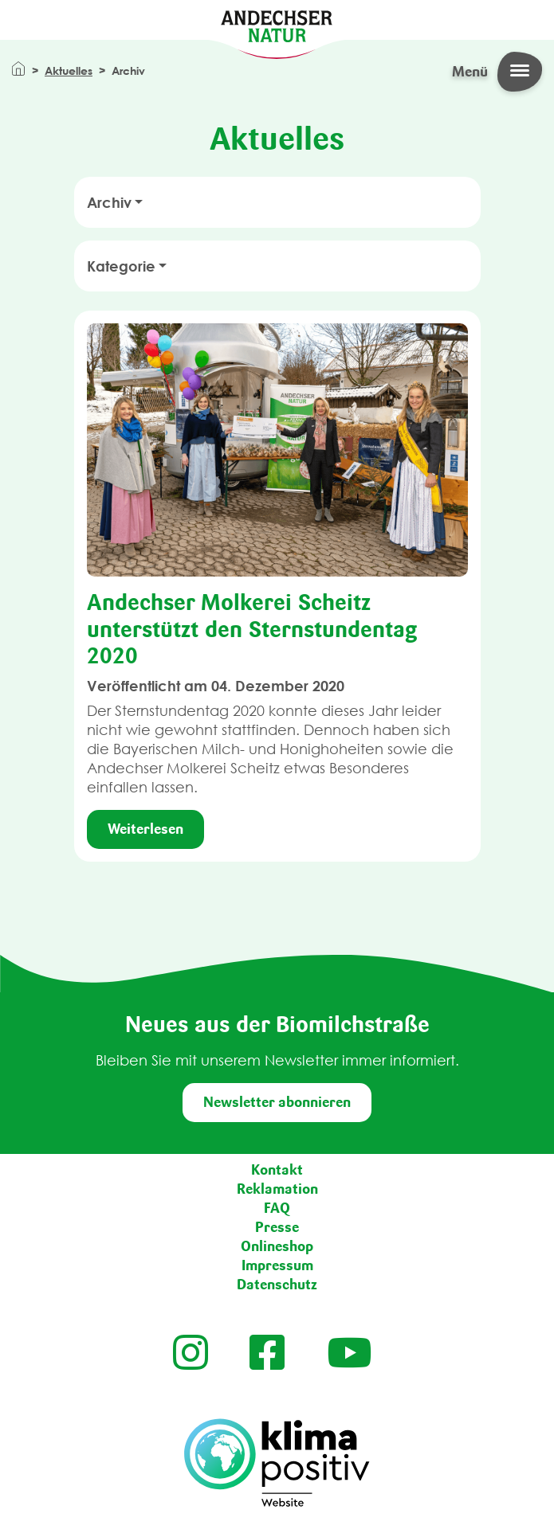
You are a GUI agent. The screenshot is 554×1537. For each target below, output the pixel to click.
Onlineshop (277, 1246)
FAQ (277, 1208)
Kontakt (277, 1170)
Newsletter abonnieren (277, 1102)
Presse (277, 1227)
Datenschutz (277, 1284)
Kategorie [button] (121, 266)
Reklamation (277, 1189)
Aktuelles (68, 70)
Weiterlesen (145, 829)
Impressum (277, 1265)
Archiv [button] (109, 202)
